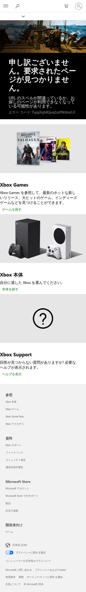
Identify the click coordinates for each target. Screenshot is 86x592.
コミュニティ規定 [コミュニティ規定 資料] (16, 459)
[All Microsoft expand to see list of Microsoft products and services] (5, 6)
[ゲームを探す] (12, 209)
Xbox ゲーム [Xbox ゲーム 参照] (12, 409)
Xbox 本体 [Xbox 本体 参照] (11, 401)
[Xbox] (12, 16)
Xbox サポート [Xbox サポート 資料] (14, 444)
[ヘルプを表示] (12, 374)
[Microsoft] (43, 3)
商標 (21, 576)
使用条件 (11, 576)
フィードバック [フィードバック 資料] (14, 452)
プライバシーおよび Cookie (50, 569)
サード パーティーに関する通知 (45, 576)
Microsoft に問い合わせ (19, 569)
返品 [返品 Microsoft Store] (8, 503)
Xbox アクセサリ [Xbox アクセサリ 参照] (15, 423)
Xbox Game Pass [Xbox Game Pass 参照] (15, 416)
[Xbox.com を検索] (18, 6)
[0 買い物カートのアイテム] (67, 6)
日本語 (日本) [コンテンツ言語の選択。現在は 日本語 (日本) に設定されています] (19, 544)
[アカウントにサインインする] (78, 6)
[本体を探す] (10, 289)
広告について (13, 584)
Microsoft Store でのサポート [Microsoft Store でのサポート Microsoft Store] (22, 495)
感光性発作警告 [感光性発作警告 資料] (14, 467)
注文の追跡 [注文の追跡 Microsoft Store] (12, 510)
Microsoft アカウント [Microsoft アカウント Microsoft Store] (17, 488)
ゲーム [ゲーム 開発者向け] (9, 531)
